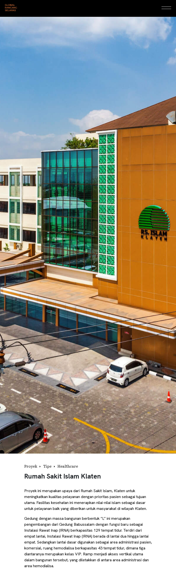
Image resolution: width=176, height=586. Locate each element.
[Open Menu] (166, 7)
